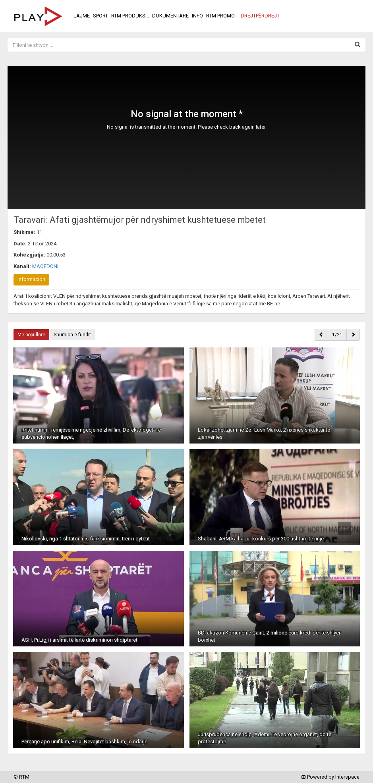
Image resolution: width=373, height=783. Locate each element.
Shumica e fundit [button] (72, 335)
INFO (197, 16)
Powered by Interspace (330, 777)
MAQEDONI (45, 266)
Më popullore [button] (31, 335)
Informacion (31, 279)
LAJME (81, 16)
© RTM (21, 777)
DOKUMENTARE (170, 16)
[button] (260, 16)
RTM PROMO (220, 16)
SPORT (100, 16)
